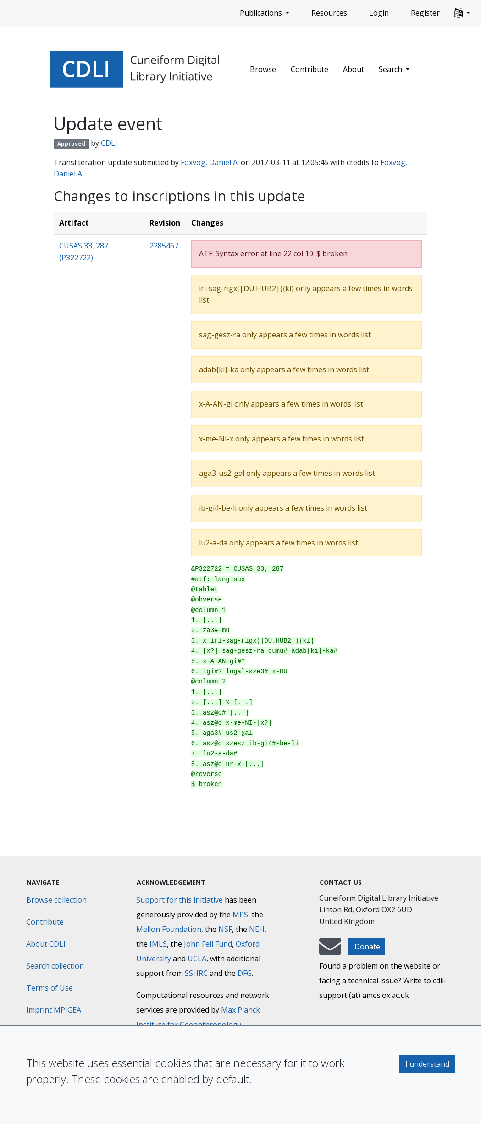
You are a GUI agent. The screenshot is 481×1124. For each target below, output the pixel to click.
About (353, 69)
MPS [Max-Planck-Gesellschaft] (240, 914)
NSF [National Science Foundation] (225, 929)
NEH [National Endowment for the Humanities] (257, 929)
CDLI (109, 143)
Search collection (55, 966)
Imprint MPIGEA (53, 1010)
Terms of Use (49, 988)
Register (425, 13)
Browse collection (56, 900)
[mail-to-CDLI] (330, 951)
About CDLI (46, 944)
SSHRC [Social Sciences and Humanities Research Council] (196, 973)
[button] (462, 13)
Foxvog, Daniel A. (210, 162)
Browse (263, 69)
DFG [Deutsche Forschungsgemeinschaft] (245, 973)
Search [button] (391, 69)
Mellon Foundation (168, 929)
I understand (427, 1064)
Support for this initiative (179, 900)
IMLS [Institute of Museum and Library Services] (158, 944)
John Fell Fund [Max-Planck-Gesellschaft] (208, 944)
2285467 (163, 246)
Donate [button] (367, 947)
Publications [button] (262, 13)
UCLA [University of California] (197, 958)
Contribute (309, 69)
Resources (329, 13)
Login (379, 13)
